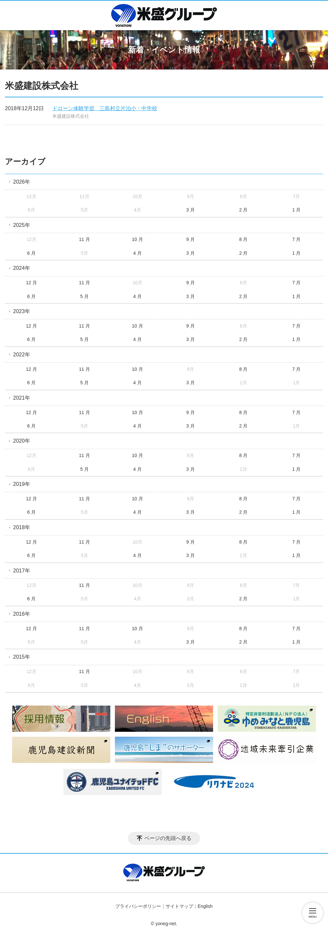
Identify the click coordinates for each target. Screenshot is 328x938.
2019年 (21, 484)
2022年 (21, 354)
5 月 (84, 296)
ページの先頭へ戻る (167, 838)
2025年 (21, 225)
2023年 (21, 311)
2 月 (243, 209)
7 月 (296, 239)
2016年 (21, 614)
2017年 (21, 570)
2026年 (21, 182)
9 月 (190, 239)
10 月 (137, 239)
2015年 (21, 657)
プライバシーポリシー (138, 906)
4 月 (137, 253)
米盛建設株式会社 (70, 116)
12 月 (31, 282)
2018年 (21, 527)
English (205, 906)
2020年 (21, 441)
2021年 (21, 398)
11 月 (84, 239)
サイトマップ (179, 906)
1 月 (296, 209)
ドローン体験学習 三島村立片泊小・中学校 (104, 108)
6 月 (31, 253)
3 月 (190, 209)
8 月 (243, 239)
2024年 (21, 268)
